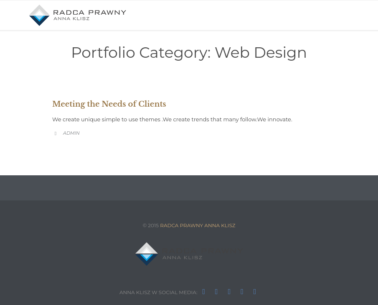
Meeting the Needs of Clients (109, 104)
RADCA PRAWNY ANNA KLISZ (197, 225)
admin (71, 133)
